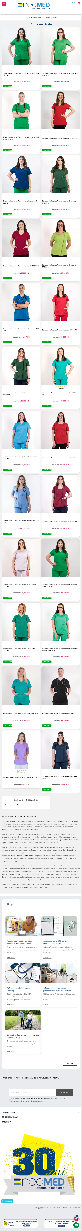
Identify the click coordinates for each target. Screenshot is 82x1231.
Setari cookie (7, 1201)
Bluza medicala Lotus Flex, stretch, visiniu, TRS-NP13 (21, 266)
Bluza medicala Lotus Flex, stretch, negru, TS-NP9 (59, 714)
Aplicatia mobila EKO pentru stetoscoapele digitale (55, 942)
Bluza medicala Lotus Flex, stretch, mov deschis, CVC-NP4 (19, 586)
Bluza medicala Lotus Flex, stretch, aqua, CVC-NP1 (20, 714)
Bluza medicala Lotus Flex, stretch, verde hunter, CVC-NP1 (19, 650)
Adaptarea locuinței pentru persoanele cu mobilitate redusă (57, 989)
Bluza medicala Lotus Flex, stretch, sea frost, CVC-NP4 (59, 394)
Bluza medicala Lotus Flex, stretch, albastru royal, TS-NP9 (21, 330)
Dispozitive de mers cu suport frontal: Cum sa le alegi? (23, 1036)
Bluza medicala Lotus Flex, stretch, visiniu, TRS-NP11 (60, 522)
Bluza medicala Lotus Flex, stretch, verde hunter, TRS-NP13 (59, 202)
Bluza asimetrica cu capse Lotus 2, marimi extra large (21, 778)
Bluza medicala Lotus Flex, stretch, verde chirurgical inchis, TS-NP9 (21, 138)
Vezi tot (70, 1063)
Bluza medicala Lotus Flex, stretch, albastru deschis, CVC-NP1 (21, 458)
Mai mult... (11, 957)
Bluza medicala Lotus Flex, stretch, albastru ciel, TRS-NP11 (21, 522)
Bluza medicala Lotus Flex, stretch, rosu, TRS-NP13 (59, 138)
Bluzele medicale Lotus (19, 856)
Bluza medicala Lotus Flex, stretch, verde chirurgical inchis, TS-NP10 (60, 586)
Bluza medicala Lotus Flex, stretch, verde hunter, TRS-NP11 (19, 394)
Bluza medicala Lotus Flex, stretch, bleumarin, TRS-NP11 (59, 778)
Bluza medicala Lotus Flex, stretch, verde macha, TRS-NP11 (59, 266)
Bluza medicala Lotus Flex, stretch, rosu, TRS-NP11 (59, 458)
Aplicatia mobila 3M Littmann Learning (19, 989)
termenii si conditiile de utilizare (34, 1098)
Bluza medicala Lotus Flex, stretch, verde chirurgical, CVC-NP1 (21, 74)
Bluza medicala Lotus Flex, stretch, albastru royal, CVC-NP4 (20, 202)
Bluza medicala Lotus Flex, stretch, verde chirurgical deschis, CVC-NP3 (60, 650)
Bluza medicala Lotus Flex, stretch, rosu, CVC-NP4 (59, 330)
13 (18, 805)
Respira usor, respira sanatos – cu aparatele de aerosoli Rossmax (21, 942)
